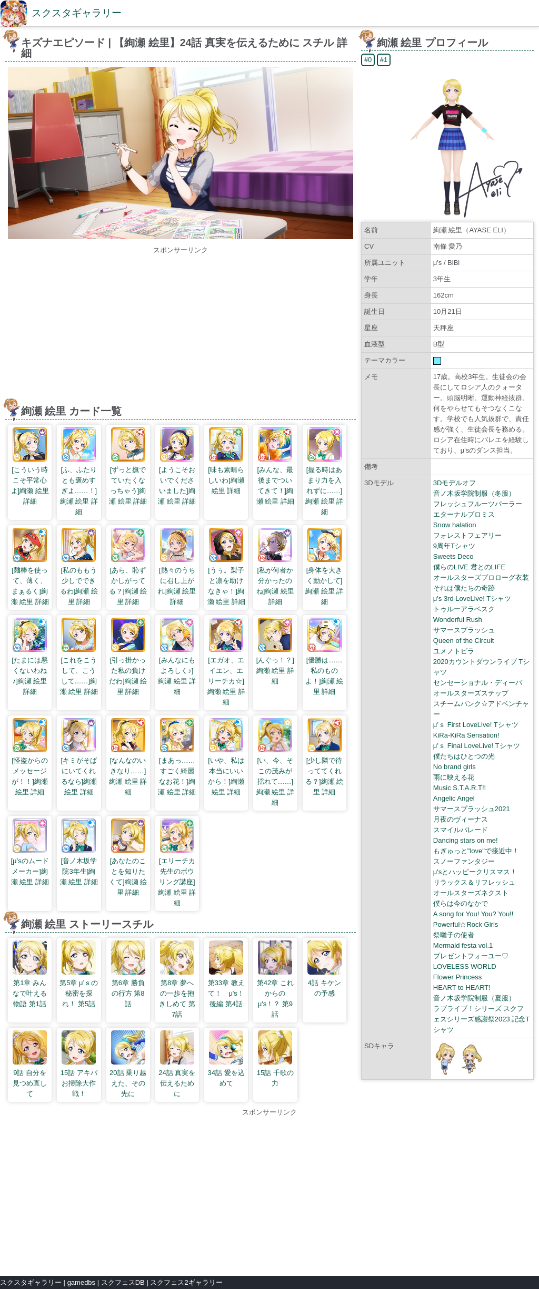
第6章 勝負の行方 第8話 (128, 974)
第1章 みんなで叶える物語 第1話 (30, 974)
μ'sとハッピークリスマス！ (475, 872)
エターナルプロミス (464, 514)
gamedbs (81, 1282)
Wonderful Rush (457, 619)
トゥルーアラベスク (464, 609)
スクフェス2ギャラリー (186, 1282)
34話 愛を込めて (226, 1058)
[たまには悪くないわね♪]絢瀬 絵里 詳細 (30, 656)
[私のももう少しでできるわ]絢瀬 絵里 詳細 (79, 567)
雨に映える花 (453, 777)
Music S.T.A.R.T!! (459, 788)
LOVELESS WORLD (464, 966)
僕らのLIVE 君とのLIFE (469, 567)
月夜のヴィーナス (460, 819)
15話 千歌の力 (275, 1058)
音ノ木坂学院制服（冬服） (474, 493)
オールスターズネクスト (470, 893)
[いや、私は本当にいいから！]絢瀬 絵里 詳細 (226, 757)
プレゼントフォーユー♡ (470, 956)
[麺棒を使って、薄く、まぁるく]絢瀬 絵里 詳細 (30, 567)
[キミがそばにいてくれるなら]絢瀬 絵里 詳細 (79, 757)
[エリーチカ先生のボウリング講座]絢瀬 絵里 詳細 (177, 863)
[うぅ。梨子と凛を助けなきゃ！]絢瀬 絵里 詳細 (226, 567)
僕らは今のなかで (460, 903)
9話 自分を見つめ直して (30, 1064)
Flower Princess (457, 977)
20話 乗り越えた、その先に (127, 1064)
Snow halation (454, 525)
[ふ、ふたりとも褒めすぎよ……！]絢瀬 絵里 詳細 (79, 471)
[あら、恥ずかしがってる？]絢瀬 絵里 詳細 (128, 567)
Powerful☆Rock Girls (465, 924)
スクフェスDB (123, 1282)
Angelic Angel (454, 798)
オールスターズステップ (470, 693)
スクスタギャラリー (77, 12)
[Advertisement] (180, 329)
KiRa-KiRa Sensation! (466, 735)
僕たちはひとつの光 (464, 756)
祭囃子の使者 (453, 935)
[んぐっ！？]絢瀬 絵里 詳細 (275, 651)
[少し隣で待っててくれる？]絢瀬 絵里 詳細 (324, 757)
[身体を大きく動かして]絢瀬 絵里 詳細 (324, 567)
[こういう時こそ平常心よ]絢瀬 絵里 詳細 (30, 466)
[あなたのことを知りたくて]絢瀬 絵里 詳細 (128, 857)
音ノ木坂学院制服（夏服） (474, 998)
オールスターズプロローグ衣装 (481, 577)
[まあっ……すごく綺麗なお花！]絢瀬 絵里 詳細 (177, 757)
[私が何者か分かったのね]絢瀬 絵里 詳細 (275, 567)
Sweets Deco (453, 556)
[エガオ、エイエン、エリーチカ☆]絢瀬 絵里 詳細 (226, 662)
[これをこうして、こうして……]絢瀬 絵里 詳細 (79, 656)
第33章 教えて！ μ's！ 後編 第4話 (227, 974)
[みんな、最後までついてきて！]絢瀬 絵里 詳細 (275, 466)
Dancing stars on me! (465, 840)
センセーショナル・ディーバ (477, 683)
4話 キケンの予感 (324, 968)
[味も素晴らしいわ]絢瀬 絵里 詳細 (226, 461)
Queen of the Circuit (463, 640)
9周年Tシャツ (454, 546)
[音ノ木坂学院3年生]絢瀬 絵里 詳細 (79, 852)
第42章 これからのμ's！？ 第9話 (275, 979)
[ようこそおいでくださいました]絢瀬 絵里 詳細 (177, 466)
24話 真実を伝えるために (176, 1064)
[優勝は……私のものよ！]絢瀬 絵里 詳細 (324, 656)
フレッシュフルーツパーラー (477, 504)
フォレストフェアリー (467, 535)
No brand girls (454, 767)
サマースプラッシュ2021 (471, 809)
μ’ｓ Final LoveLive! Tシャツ (476, 746)
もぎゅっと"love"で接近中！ (476, 851)
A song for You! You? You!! (473, 914)
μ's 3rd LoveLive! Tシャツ (472, 598)
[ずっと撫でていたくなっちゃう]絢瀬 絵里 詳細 (128, 466)
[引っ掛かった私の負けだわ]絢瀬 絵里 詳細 (128, 656)
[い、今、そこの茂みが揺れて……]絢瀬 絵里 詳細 (275, 762)
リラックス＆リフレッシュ (474, 882)
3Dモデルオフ (454, 483)
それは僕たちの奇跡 (464, 588)
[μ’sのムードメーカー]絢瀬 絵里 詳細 (30, 852)
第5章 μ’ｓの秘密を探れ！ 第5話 (78, 974)
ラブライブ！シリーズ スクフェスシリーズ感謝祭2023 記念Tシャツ (481, 1019)
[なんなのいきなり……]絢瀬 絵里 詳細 (128, 757)
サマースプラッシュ (464, 630)
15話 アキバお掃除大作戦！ (79, 1064)
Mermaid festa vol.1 (463, 945)
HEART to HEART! (462, 987)
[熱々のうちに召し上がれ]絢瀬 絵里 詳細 (177, 567)
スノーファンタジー (464, 861)
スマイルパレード (460, 830)
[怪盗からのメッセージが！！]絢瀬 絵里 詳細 (30, 757)
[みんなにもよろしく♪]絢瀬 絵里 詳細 (177, 656)
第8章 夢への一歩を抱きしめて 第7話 (177, 979)
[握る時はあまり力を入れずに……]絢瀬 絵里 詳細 (324, 471)
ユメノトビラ (453, 651)
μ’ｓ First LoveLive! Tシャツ (475, 725)
